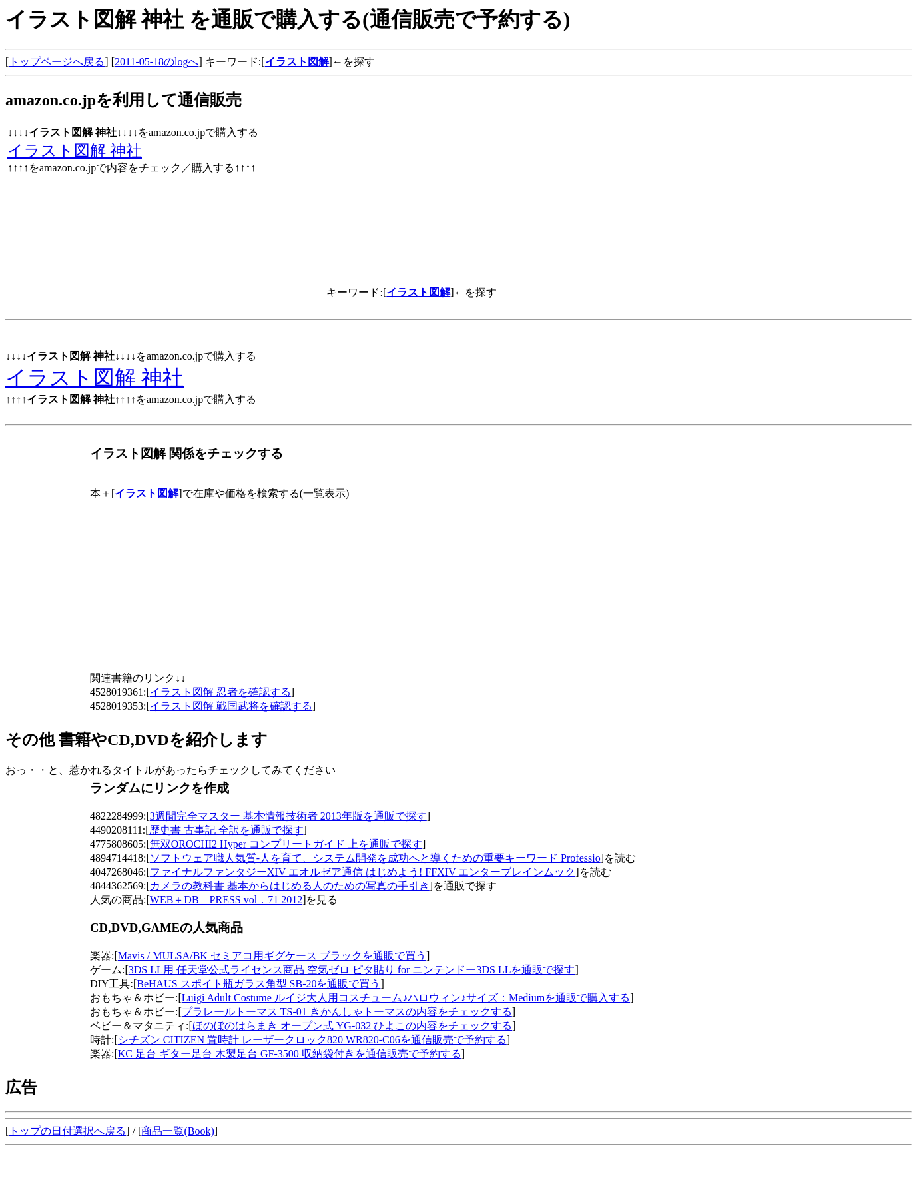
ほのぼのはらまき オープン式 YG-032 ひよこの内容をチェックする (352, 1025)
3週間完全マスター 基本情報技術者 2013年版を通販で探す (288, 816)
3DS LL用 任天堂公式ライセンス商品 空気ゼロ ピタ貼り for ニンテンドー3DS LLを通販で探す (352, 969)
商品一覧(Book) (177, 1131)
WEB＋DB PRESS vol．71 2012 (226, 899)
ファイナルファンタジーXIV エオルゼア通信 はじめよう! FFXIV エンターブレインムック (362, 872)
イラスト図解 (297, 61)
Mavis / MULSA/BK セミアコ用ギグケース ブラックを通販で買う (272, 955)
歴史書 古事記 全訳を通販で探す (226, 830)
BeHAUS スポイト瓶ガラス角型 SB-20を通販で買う (258, 983)
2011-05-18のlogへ (157, 61)
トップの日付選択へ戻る (67, 1131)
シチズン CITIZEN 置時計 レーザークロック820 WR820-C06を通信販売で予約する (312, 1039)
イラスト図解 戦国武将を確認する (231, 706)
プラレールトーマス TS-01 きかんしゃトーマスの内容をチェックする (347, 1011)
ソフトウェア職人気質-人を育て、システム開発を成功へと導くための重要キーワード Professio (375, 858)
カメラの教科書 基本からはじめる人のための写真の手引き (290, 885)
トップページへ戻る (57, 61)
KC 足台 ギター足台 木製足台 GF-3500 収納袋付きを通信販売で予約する (289, 1053)
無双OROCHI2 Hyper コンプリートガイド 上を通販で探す (286, 844)
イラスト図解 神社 (74, 150)
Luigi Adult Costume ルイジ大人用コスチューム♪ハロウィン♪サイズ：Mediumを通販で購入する (406, 997)
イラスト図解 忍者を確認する (220, 692)
